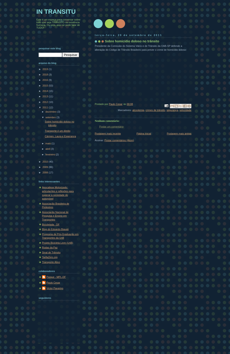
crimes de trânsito (155, 110)
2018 (45, 74)
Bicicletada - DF (51, 224)
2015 (45, 85)
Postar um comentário (111, 126)
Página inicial (144, 133)
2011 (45, 107)
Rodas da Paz (50, 247)
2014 (45, 91)
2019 (45, 69)
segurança (172, 110)
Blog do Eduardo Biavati (55, 229)
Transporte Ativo (51, 262)
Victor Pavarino (54, 288)
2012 (45, 102)
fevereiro (50, 154)
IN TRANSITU (56, 11)
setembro (50, 117)
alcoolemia (138, 110)
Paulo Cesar (53, 282)
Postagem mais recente (108, 133)
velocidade (185, 110)
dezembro (51, 111)
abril (48, 149)
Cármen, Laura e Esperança (60, 136)
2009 (45, 167)
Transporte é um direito (58, 130)
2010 (45, 161)
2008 (45, 172)
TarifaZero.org (50, 257)
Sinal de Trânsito (51, 252)
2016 (45, 80)
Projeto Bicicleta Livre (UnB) (57, 242)
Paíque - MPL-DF (56, 277)
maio (48, 143)
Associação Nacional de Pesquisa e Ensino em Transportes (55, 216)
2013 (45, 96)
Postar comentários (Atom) (119, 140)
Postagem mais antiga (179, 133)
